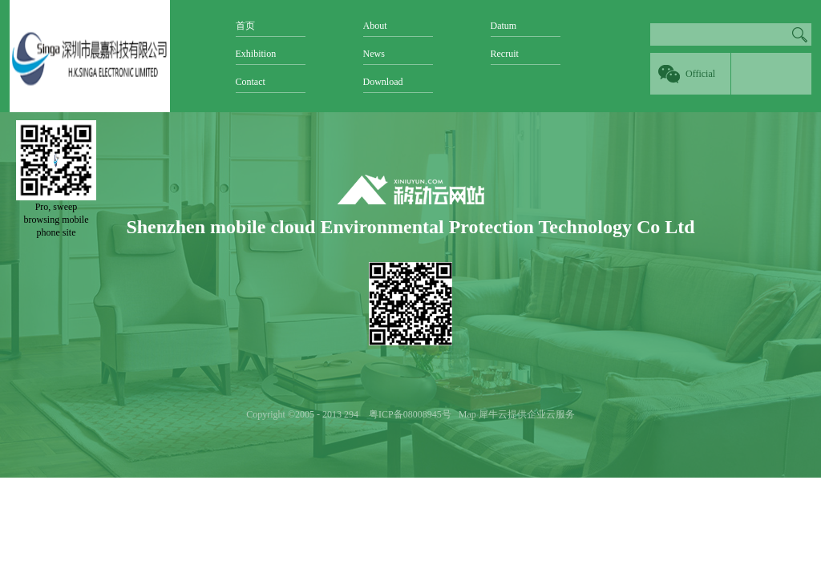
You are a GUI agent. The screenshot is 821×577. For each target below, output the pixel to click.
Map (465, 414)
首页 (245, 25)
